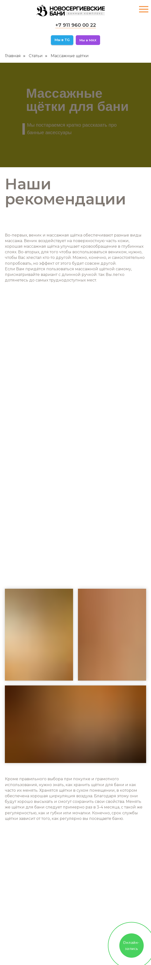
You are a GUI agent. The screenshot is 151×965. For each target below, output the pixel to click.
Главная (13, 55)
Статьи (36, 55)
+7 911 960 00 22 (75, 25)
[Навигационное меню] (143, 9)
